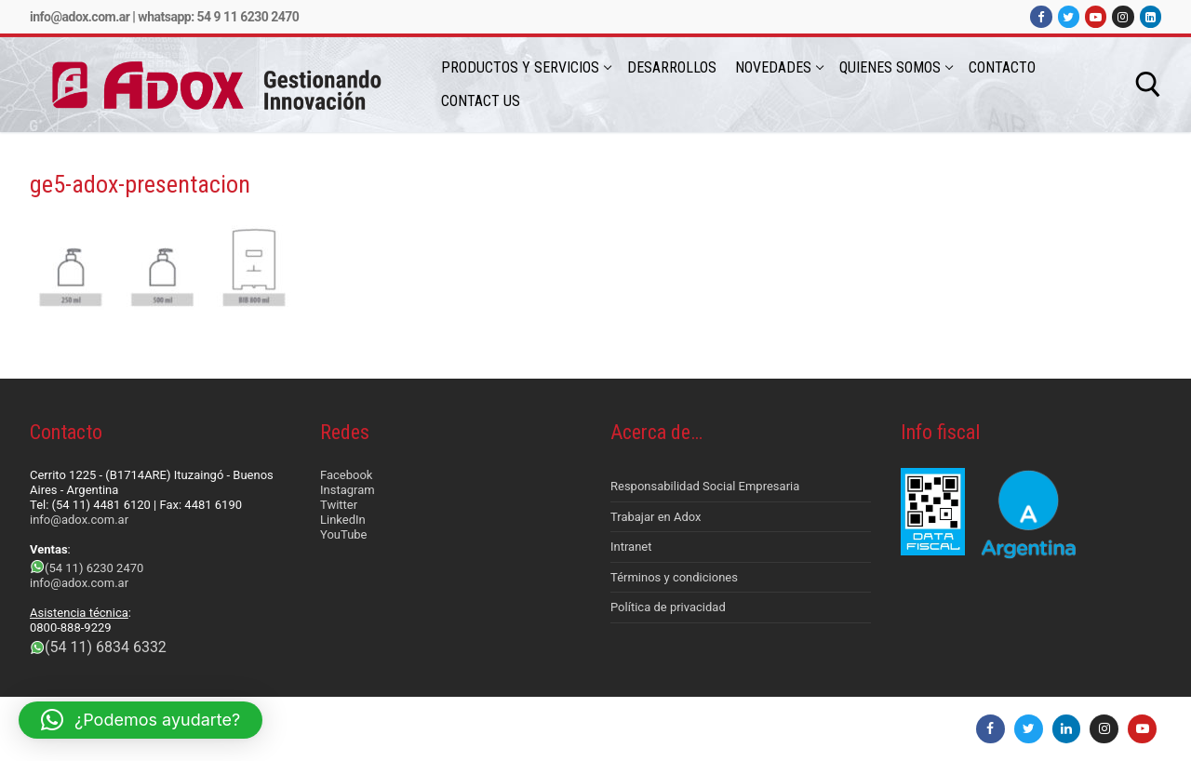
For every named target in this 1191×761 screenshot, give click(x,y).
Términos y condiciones (674, 577)
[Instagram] (1122, 16)
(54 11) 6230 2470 (94, 568)
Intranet (631, 547)
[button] (140, 720)
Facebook (346, 475)
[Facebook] (1040, 16)
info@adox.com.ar (79, 16)
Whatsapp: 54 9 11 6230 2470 (218, 16)
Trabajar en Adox (656, 517)
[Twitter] (1068, 16)
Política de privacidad (668, 607)
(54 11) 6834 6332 (106, 647)
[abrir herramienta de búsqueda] (1148, 85)
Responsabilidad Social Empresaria (704, 486)
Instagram (347, 490)
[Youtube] (1095, 16)
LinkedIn (343, 520)
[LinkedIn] (1150, 16)
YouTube (344, 534)
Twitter (338, 505)
